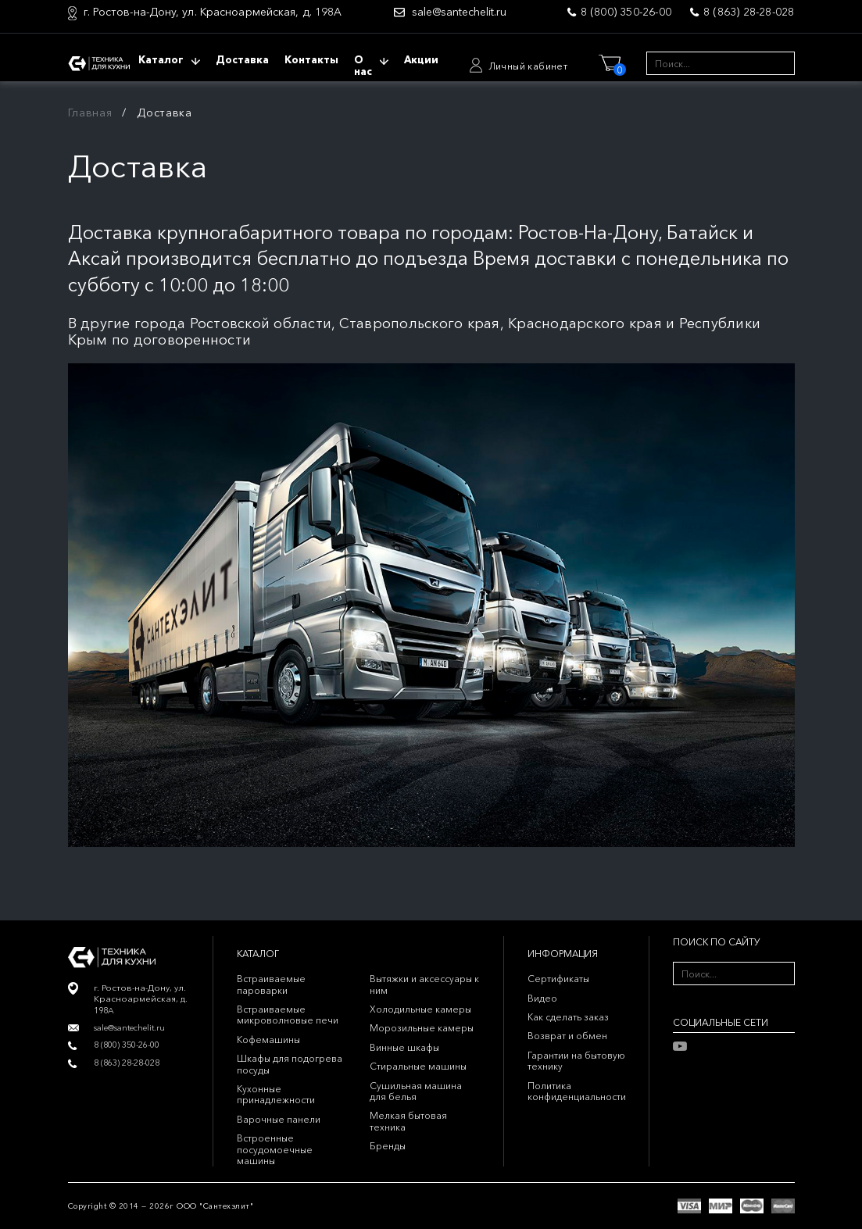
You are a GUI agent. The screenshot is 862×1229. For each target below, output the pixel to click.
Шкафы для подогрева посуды (289, 1063)
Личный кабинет (528, 66)
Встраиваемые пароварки (271, 984)
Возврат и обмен (567, 1035)
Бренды (388, 1146)
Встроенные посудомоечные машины (275, 1149)
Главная (90, 112)
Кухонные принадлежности (276, 1094)
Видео (542, 998)
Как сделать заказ (568, 1017)
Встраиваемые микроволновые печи (287, 1014)
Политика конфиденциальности (577, 1091)
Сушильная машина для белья (416, 1091)
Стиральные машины (418, 1066)
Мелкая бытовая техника (408, 1120)
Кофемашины (268, 1039)
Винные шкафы (404, 1047)
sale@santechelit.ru (459, 12)
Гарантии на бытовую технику (576, 1060)
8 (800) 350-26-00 (626, 12)
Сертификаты (558, 978)
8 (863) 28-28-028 (748, 12)
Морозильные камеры (422, 1028)
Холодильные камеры (420, 1009)
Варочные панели (278, 1119)
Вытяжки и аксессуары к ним (424, 984)
